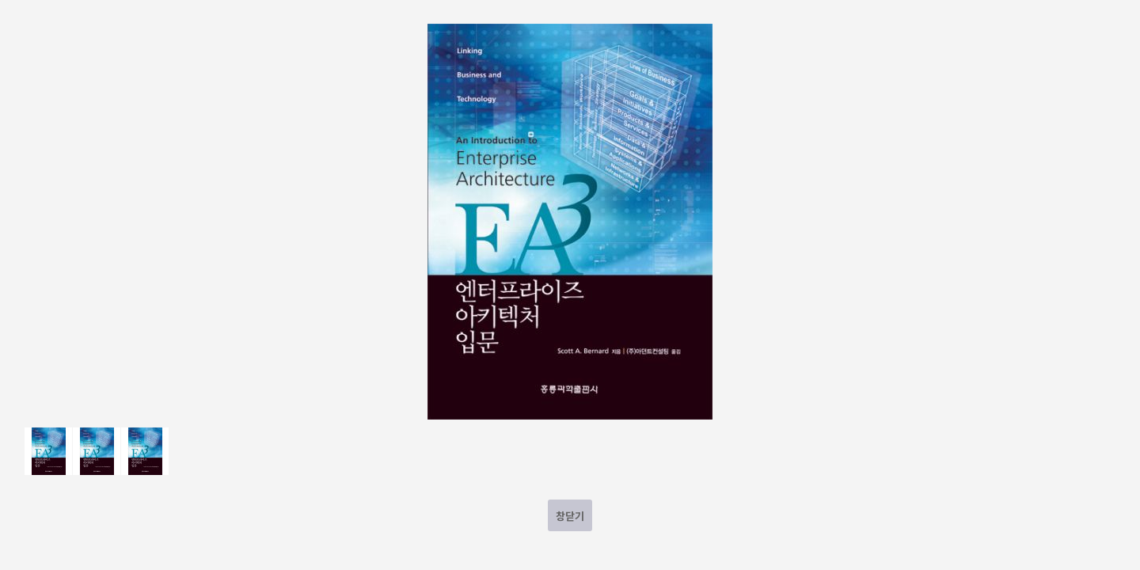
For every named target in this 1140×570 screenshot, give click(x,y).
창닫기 (570, 515)
